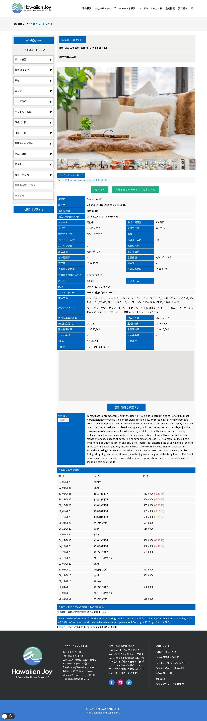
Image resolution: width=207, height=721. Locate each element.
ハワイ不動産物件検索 (167, 657)
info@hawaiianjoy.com (83, 667)
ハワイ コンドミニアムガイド (171, 662)
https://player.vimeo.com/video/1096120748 (82, 180)
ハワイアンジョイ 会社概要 (170, 684)
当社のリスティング (166, 652)
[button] (192, 112)
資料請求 (100, 189)
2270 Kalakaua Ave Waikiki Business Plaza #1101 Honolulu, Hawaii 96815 (79, 674)
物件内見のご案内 (165, 673)
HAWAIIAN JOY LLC (111, 708)
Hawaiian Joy (21, 24)
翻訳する (63, 420)
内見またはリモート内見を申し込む (135, 189)
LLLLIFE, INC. (113, 712)
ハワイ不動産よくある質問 (170, 668)
